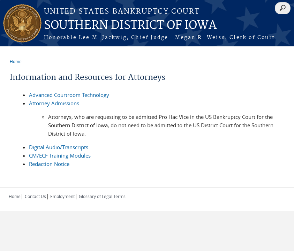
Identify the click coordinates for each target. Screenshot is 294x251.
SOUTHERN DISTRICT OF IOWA (130, 25)
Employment (62, 196)
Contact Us (35, 196)
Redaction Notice (49, 163)
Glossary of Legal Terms (102, 196)
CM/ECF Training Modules (60, 155)
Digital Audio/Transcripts (58, 147)
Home (16, 61)
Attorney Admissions (54, 103)
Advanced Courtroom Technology (69, 94)
